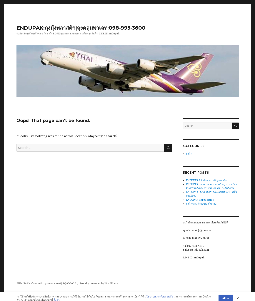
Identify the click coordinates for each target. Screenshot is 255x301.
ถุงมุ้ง (188, 153)
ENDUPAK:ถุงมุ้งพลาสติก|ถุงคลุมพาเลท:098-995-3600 (80, 28)
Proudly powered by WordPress (98, 283)
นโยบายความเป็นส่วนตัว (159, 298)
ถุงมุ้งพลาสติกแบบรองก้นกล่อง (201, 203)
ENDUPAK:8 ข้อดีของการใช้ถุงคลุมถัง (206, 180)
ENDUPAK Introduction (200, 199)
